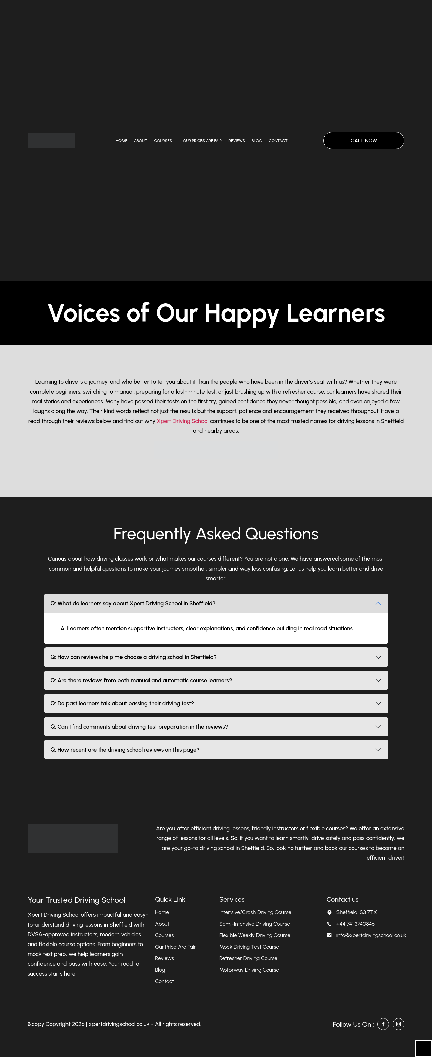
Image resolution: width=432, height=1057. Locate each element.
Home (121, 140)
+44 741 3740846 (351, 924)
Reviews (236, 140)
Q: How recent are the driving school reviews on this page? (125, 749)
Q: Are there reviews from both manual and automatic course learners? (141, 680)
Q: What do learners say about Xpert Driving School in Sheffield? (133, 603)
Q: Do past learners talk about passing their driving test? (122, 703)
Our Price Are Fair (175, 946)
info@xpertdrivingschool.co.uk (365, 935)
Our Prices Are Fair (202, 140)
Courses (163, 140)
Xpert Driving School (183, 421)
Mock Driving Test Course (249, 946)
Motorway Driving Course (249, 969)
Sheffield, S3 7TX (352, 912)
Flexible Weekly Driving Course (254, 935)
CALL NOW (364, 140)
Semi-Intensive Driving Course (254, 924)
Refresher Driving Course (248, 958)
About (140, 140)
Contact (278, 140)
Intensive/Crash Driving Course (255, 912)
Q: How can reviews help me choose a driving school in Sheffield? (134, 657)
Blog (257, 140)
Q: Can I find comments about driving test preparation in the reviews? (139, 726)
